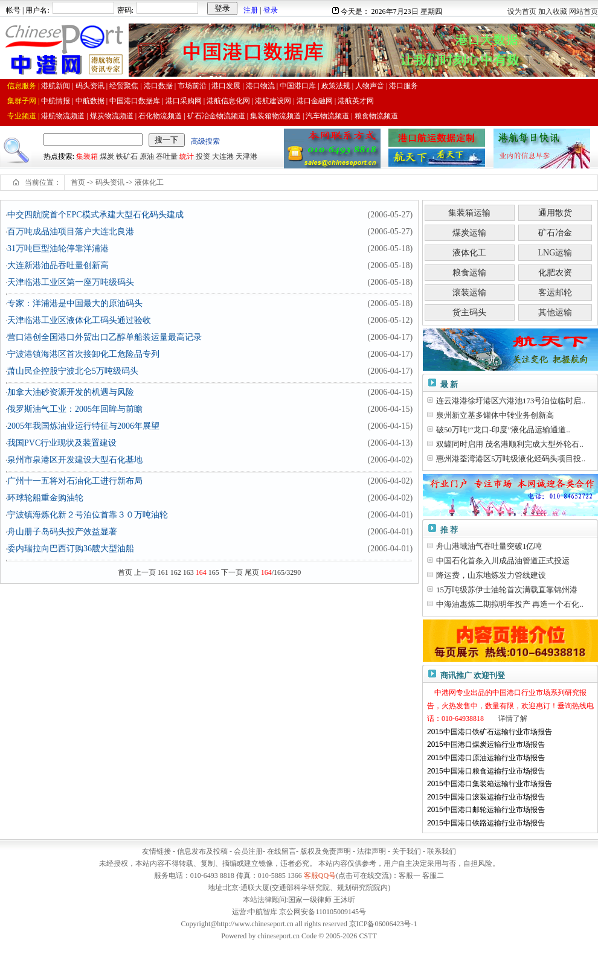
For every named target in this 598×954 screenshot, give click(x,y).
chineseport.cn (278, 936)
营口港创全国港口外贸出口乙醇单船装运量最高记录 (104, 337)
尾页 (252, 572)
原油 (147, 156)
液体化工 (149, 182)
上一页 (145, 572)
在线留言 (281, 851)
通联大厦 (254, 887)
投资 (203, 156)
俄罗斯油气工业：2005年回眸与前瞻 (75, 409)
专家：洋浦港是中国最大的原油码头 (75, 303)
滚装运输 (469, 292)
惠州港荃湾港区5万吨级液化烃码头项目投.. (510, 458)
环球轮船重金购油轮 (45, 497)
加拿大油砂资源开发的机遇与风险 (70, 392)
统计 (186, 156)
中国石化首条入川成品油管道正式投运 (503, 560)
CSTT (367, 936)
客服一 (409, 875)
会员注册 (248, 851)
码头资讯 (109, 182)
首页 (78, 182)
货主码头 (469, 312)
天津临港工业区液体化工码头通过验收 (79, 320)
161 (163, 572)
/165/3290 (281, 572)
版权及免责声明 (325, 851)
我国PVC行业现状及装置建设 (62, 442)
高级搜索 (205, 141)
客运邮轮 (555, 292)
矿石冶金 (555, 232)
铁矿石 (127, 156)
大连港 (223, 156)
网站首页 (583, 11)
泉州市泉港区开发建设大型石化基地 (75, 459)
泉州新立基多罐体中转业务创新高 (495, 415)
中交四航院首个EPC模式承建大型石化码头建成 (95, 214)
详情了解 (512, 718)
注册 (250, 10)
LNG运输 (555, 252)
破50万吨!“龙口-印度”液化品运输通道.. (503, 429)
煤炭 (107, 156)
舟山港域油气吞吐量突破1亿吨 (489, 546)
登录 (270, 10)
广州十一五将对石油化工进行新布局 (75, 480)
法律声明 (371, 851)
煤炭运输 (469, 232)
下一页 (232, 572)
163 (188, 572)
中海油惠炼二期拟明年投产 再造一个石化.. (510, 604)
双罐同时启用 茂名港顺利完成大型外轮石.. (510, 444)
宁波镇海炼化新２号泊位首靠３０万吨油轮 (87, 514)
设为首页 (521, 11)
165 (213, 572)
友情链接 (156, 851)
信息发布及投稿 (202, 851)
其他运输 (555, 312)
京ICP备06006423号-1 (383, 924)
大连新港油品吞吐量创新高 (58, 265)
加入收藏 (552, 11)
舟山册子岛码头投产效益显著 (62, 531)
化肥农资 (555, 272)
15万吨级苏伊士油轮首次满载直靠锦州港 (506, 589)
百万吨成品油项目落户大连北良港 (70, 231)
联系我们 (441, 851)
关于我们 (406, 851)
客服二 (433, 875)
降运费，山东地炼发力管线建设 (491, 575)
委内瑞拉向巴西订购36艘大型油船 (70, 548)
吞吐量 (167, 156)
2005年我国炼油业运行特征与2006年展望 (83, 426)
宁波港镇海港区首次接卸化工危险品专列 (83, 354)
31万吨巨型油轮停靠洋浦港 (58, 248)
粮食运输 (469, 272)
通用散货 (555, 212)
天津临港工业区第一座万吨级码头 (70, 282)
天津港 (246, 156)
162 (175, 572)
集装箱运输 (469, 212)
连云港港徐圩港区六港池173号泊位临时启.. (510, 400)
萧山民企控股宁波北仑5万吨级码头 (72, 371)
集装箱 (87, 156)
